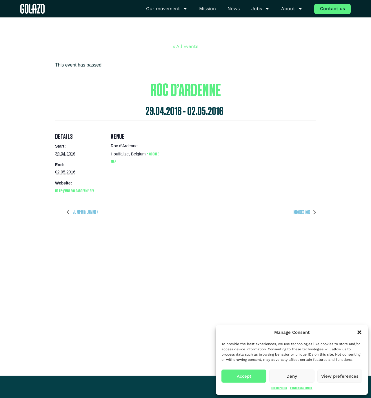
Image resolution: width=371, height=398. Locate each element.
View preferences (340, 376)
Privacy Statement (301, 388)
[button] (359, 332)
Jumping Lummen (85, 212)
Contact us (332, 8)
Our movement (167, 9)
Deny (291, 376)
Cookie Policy (279, 388)
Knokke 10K (301, 212)
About (292, 9)
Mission (207, 8)
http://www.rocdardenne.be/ (74, 190)
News (234, 8)
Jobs (260, 9)
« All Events (185, 46)
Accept (244, 376)
